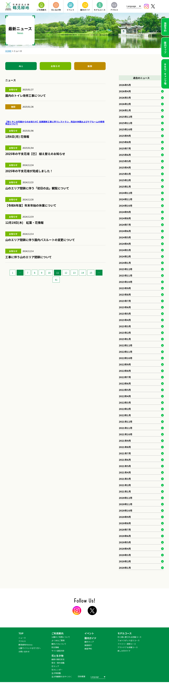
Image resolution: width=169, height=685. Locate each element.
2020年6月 (125, 536)
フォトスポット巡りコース (129, 640)
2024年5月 (125, 237)
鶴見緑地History (25, 644)
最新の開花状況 (57, 659)
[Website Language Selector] (134, 6)
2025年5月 (125, 161)
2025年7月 (125, 148)
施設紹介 (88, 645)
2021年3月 (125, 478)
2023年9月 (125, 288)
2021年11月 (125, 428)
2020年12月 (125, 497)
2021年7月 (125, 453)
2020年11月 (125, 504)
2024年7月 (125, 224)
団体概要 (81, 676)
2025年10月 (125, 129)
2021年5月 (125, 466)
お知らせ (55, 66)
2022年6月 (125, 383)
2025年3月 (125, 173)
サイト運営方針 (57, 650)
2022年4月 (125, 396)
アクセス (22, 641)
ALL (21, 66)
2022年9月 (125, 364)
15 (91, 272)
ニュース (22, 637)
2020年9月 (125, 517)
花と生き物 (57, 655)
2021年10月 (125, 434)
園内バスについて (58, 644)
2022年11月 (125, 351)
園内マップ (165, 47)
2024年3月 (125, 250)
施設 (90, 66)
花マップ (55, 666)
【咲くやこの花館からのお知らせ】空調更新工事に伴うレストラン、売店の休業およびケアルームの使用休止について (54, 122)
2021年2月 (125, 485)
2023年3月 (125, 326)
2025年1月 (125, 186)
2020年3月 (125, 555)
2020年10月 (125, 510)
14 (82, 272)
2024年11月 (125, 199)
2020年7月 (125, 529)
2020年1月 (125, 567)
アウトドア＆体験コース (128, 647)
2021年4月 (125, 472)
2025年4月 (125, 167)
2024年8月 (125, 218)
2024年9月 (125, 212)
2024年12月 (125, 193)
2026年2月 (125, 104)
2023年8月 (125, 294)
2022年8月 (125, 370)
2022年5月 (125, 389)
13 (74, 272)
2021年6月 (125, 459)
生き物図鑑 (56, 673)
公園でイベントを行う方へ (29, 648)
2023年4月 (125, 320)
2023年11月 (125, 275)
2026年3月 (125, 97)
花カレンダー (57, 669)
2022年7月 (125, 377)
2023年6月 (125, 307)
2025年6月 (125, 154)
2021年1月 (125, 491)
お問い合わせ (24, 651)
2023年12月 (125, 269)
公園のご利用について (60, 637)
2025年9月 (125, 135)
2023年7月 (125, 301)
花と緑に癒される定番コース (129, 637)
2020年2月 (125, 561)
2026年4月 (125, 91)
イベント (89, 633)
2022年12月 (125, 345)
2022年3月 (125, 402)
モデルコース (125, 633)
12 (66, 272)
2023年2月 (125, 332)
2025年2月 (125, 180)
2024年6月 (125, 231)
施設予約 (165, 27)
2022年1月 (125, 415)
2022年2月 (125, 409)
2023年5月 (125, 313)
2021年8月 (125, 447)
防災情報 (55, 647)
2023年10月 (125, 281)
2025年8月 (125, 142)
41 (56, 279)
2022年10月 (125, 358)
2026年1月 (125, 110)
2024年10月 (125, 205)
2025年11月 (125, 123)
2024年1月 (125, 262)
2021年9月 (125, 440)
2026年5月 (125, 85)
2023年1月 (125, 339)
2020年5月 (125, 542)
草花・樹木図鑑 (57, 662)
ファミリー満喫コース (127, 644)
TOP (20, 633)
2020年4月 (125, 548)
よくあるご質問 (57, 640)
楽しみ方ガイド (124, 650)
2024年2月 (125, 256)
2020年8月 (125, 523)
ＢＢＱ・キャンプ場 (165, 74)
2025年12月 (125, 116)
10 (49, 272)
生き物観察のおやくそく (61, 676)
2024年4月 (125, 243)
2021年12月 (125, 421)
